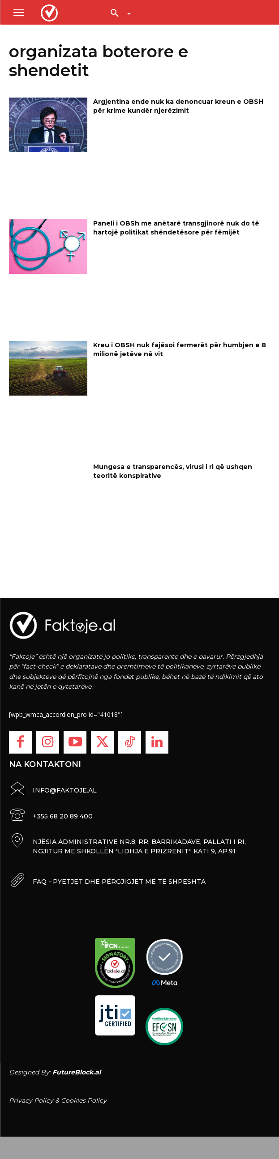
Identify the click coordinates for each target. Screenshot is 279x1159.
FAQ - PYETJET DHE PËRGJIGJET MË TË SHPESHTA (119, 882)
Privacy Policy (31, 1100)
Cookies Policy (84, 1100)
